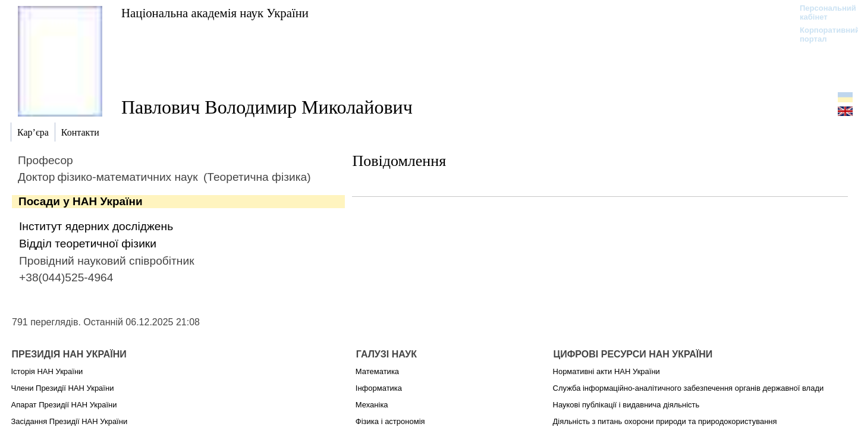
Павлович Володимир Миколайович (267, 107)
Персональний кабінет (822, 12)
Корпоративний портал (822, 34)
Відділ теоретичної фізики (87, 243)
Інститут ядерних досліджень (96, 226)
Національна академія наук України (215, 13)
